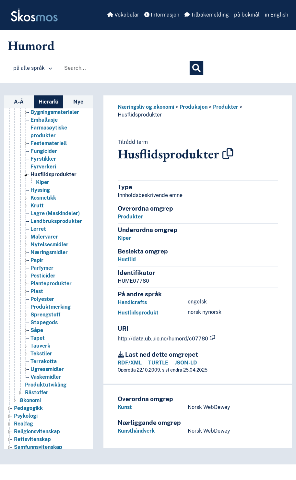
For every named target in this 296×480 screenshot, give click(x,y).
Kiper (124, 238)
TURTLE (158, 363)
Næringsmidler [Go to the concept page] (49, 252)
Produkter (225, 107)
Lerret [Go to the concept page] (38, 229)
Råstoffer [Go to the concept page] (36, 392)
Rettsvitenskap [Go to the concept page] (32, 439)
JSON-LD (186, 363)
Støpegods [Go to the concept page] (44, 322)
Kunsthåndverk (136, 431)
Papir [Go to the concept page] (36, 260)
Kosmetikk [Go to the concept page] (43, 198)
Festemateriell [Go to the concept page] (48, 143)
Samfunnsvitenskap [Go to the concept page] (38, 447)
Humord (31, 45)
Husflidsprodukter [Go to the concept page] (53, 174)
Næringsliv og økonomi (146, 107)
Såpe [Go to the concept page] (36, 330)
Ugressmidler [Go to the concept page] (47, 369)
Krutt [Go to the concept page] (37, 206)
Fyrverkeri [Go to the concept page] (43, 167)
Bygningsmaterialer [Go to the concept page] (54, 112)
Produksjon (193, 107)
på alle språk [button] (32, 68)
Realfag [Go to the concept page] (23, 424)
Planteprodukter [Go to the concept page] (51, 283)
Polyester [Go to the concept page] (42, 299)
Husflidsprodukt (138, 313)
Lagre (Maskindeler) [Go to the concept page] (55, 213)
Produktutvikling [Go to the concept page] (45, 385)
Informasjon (161, 15)
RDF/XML (130, 363)
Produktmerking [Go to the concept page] (50, 307)
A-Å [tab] (19, 102)
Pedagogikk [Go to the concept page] (28, 408)
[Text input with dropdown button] (125, 68)
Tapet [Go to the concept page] (37, 338)
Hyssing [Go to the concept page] (40, 190)
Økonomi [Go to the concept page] (30, 400)
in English (276, 15)
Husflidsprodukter (140, 115)
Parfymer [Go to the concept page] (41, 268)
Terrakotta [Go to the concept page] (43, 361)
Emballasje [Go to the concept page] (44, 120)
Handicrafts (132, 302)
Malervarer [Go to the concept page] (44, 237)
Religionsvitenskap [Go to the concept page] (37, 431)
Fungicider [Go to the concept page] (43, 151)
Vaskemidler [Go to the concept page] (45, 377)
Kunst (125, 407)
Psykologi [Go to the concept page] (26, 416)
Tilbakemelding (206, 15)
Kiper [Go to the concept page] (42, 182)
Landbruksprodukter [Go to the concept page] (56, 221)
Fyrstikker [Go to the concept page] (43, 159)
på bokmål (247, 15)
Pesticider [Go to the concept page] (42, 276)
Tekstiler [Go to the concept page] (41, 354)
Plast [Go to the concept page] (36, 291)
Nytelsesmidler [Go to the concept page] (49, 244)
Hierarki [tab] (48, 102)
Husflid (127, 259)
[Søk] (196, 68)
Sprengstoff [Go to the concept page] (45, 315)
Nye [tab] (78, 102)
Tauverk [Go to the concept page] (40, 346)
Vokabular (123, 15)
